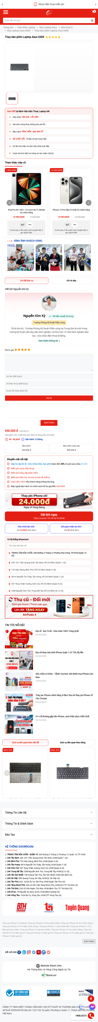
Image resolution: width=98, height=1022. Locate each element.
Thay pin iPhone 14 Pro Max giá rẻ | (70, 933)
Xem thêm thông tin (48, 340)
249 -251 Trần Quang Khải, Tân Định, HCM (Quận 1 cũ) (37, 858)
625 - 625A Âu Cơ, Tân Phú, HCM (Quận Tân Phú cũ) (36, 882)
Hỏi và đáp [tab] (71, 281)
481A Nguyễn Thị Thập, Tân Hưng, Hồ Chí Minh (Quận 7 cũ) (37, 577)
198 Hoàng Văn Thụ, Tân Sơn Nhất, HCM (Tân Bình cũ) (39, 875)
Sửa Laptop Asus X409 (18, 30)
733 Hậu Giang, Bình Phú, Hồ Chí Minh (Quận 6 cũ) (33, 570)
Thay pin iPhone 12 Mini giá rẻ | (40, 933)
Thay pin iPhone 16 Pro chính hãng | (77, 923)
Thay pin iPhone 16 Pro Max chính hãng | (20, 926)
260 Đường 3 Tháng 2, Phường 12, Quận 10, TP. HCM (45, 854)
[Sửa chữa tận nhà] (26, 528)
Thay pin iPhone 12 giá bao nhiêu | (35, 930)
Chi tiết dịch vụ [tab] (26, 281)
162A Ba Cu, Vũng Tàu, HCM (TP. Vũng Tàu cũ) (34, 895)
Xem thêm (89, 941)
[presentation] (29, 409)
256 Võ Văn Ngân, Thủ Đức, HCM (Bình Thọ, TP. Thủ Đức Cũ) (39, 888)
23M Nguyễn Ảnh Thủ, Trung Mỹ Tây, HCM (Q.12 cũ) (38, 871)
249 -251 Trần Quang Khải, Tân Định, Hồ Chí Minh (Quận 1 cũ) (38, 563)
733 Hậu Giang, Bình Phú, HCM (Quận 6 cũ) (32, 861)
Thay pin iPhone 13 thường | (15, 923)
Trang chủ (8, 27)
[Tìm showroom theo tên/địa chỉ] (49, 546)
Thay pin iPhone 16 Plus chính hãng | (44, 923)
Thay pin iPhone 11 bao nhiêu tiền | (55, 926)
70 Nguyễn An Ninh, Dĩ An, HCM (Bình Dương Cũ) (33, 892)
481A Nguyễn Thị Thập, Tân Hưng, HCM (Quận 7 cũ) (36, 865)
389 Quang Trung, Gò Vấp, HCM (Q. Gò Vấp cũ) (33, 878)
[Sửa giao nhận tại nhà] (71, 528)
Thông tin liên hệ (49, 812)
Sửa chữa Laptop (26, 27)
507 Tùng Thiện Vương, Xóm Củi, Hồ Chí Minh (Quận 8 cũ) (36, 584)
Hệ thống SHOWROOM (19, 846)
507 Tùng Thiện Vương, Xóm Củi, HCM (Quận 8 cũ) (35, 868)
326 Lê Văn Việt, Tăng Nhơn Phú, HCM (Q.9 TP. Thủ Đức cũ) (42, 885)
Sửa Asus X (67, 27)
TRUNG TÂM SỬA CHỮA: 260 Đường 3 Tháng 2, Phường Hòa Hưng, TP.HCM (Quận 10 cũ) (48, 554)
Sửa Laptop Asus (48, 27)
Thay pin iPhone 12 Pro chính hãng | (67, 930)
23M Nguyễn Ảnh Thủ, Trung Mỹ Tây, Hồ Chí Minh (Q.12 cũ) (37, 591)
